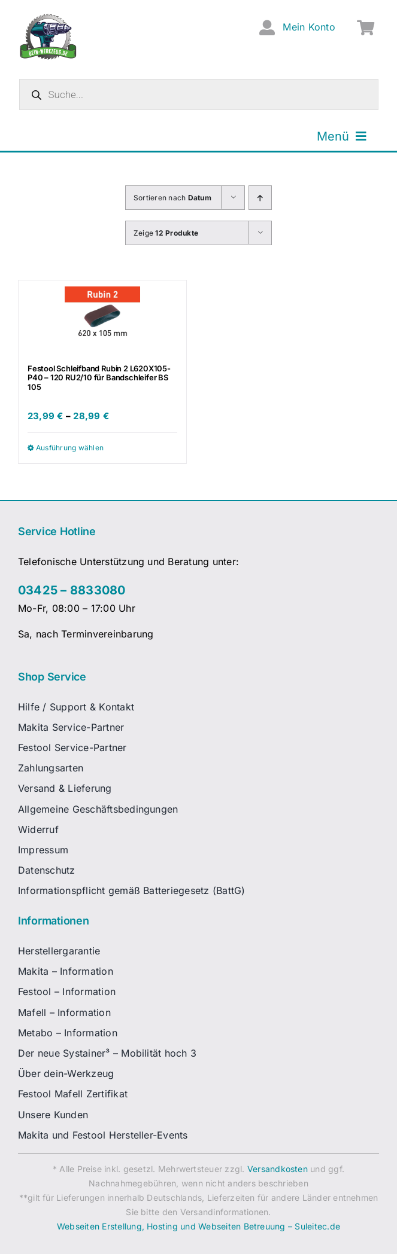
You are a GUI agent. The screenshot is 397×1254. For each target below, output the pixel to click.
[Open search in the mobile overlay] (198, 94)
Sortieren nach (172, 197)
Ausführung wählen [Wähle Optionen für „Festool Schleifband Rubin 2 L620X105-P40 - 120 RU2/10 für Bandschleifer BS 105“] (70, 447)
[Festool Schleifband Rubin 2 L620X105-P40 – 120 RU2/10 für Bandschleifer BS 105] (102, 316)
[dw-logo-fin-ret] (48, 17)
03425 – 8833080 (72, 590)
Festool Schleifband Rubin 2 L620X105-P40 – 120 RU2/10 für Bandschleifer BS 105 (99, 378)
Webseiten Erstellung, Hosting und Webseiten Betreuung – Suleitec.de (198, 1226)
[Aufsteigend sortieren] (260, 197)
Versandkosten (277, 1169)
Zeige (166, 232)
